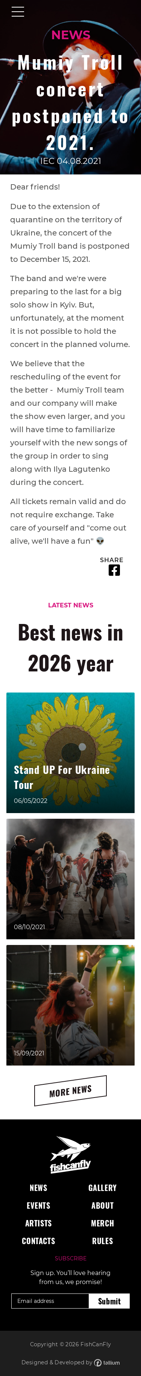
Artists (38, 1223)
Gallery (102, 1187)
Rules (102, 1240)
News (38, 1187)
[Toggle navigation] (18, 12)
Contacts (38, 1240)
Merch (102, 1223)
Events (38, 1205)
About (102, 1205)
